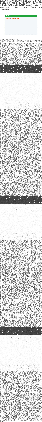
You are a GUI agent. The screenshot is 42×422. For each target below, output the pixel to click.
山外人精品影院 (7, 279)
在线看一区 (23, 192)
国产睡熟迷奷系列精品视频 (22, 77)
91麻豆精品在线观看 (3, 310)
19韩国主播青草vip (28, 389)
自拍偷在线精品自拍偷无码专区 (33, 321)
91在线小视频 (23, 260)
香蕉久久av (35, 255)
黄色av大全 (35, 260)
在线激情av (6, 204)
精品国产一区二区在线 (36, 293)
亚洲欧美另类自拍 (6, 389)
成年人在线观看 (28, 130)
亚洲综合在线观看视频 (30, 365)
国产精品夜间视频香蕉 (21, 383)
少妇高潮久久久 (31, 234)
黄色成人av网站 (28, 200)
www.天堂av (22, 194)
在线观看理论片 (27, 400)
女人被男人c (9, 291)
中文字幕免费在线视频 (25, 182)
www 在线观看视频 (11, 328)
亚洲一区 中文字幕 (28, 190)
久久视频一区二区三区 (26, 136)
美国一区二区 (16, 323)
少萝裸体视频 (19, 293)
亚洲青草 (18, 174)
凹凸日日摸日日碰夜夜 (10, 370)
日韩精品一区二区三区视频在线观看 (25, 47)
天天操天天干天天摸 (3, 177)
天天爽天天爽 (14, 281)
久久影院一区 (31, 122)
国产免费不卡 (28, 203)
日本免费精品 (34, 52)
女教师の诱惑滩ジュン (20, 126)
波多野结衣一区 (6, 276)
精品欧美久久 (29, 149)
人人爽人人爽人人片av (21, 158)
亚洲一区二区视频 (24, 296)
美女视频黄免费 (32, 286)
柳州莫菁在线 (32, 202)
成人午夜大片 (4, 207)
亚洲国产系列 (7, 404)
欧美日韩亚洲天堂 (4, 265)
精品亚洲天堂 (11, 204)
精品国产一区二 (20, 419)
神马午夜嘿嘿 (20, 315)
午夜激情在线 (37, 202)
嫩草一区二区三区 (16, 64)
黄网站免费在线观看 (30, 290)
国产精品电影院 (19, 325)
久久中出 (40, 410)
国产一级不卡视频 (11, 199)
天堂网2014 (6, 296)
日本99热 (21, 410)
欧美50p (13, 260)
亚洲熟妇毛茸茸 (21, 124)
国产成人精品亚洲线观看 (16, 68)
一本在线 (19, 378)
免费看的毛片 (21, 338)
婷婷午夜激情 (26, 156)
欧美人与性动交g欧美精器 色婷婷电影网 (16, 327)
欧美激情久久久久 (25, 311)
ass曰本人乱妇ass (23, 203)
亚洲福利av (21, 320)
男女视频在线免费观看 (8, 161)
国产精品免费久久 (12, 164)
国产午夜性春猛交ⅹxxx (4, 163)
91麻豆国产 (5, 390)
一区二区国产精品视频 (12, 189)
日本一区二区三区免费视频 (11, 168)
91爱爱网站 (31, 335)
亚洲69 (34, 79)
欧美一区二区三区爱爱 (36, 153)
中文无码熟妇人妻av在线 (35, 132)
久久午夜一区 (29, 198)
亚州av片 (4, 176)
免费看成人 (29, 111)
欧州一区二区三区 (15, 52)
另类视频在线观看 (13, 156)
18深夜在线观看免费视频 (11, 107)
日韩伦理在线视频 (17, 137)
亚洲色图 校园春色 (14, 171)
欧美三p (39, 138)
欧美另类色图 (7, 325)
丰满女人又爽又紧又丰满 (7, 292)
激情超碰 (18, 185)
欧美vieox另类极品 (21, 61)
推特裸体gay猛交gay (20, 400)
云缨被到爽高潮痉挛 (35, 46)
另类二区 (26, 196)
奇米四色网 (20, 69)
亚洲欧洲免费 (7, 131)
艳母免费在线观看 (34, 66)
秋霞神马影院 (5, 332)
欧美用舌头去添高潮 (28, 57)
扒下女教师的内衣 (8, 160)
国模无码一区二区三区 (19, 74)
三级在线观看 (7, 116)
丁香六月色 (22, 132)
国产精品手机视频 (32, 308)
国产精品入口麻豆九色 (29, 162)
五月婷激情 (24, 140)
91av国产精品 (25, 298)
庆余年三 (27, 45)
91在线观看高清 (6, 135)
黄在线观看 (36, 114)
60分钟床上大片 (37, 249)
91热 (22, 63)
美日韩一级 (8, 46)
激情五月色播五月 (35, 138)
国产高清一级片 (14, 282)
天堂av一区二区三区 (33, 150)
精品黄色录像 (30, 386)
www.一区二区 (6, 239)
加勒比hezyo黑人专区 (16, 141)
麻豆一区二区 (26, 306)
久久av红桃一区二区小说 (11, 111)
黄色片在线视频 (16, 47)
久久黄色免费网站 (14, 366)
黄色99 (25, 206)
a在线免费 (20, 151)
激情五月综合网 (14, 72)
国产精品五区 (39, 73)
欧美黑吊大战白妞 (11, 399)
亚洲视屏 (23, 281)
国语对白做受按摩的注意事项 (22, 391)
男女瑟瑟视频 (5, 419)
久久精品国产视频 (6, 312)
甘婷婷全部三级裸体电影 (27, 209)
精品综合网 (29, 170)
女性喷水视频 (25, 72)
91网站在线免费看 (8, 68)
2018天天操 (19, 113)
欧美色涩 (31, 191)
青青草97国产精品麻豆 (30, 78)
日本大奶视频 (23, 283)
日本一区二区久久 (25, 234)
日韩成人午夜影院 (28, 124)
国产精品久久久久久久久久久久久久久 (32, 68)
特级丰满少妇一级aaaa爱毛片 (12, 187)
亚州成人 (21, 382)
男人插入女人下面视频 (35, 76)
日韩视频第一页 (22, 248)
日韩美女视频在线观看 (16, 203)
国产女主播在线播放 (10, 411)
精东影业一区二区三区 (6, 293)
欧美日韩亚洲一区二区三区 (33, 410)
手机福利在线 (29, 235)
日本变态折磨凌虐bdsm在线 (36, 325)
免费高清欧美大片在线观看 (6, 195)
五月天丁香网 (23, 255)
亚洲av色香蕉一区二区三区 (35, 143)
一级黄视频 (25, 173)
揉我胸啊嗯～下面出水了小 (25, 177)
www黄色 (35, 73)
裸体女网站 (25, 73)
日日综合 (13, 238)
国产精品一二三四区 (34, 299)
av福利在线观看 (19, 167)
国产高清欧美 (37, 373)
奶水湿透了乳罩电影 (17, 317)
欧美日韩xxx (17, 384)
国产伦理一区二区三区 (35, 44)
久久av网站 (10, 52)
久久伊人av (32, 328)
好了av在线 (29, 175)
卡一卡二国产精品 (32, 109)
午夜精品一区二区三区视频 (27, 374)
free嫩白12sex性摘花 (32, 305)
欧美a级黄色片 (9, 179)
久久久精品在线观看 (25, 103)
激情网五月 (25, 380)
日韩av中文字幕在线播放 (7, 314)
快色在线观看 (28, 135)
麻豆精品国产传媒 (8, 170)
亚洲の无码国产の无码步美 (6, 260)
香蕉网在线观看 (7, 110)
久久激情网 (30, 56)
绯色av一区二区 (12, 115)
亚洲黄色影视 (4, 388)
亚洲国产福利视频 (9, 64)
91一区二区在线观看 (18, 322)
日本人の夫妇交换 (20, 377)
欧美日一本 (12, 131)
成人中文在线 (37, 244)
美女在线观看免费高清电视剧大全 (12, 73)
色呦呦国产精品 (26, 335)
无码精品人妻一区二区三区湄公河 (27, 372)
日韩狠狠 (23, 190)
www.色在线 (33, 172)
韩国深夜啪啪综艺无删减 (32, 298)
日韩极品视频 (30, 381)
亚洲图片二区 (23, 137)
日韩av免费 (14, 123)
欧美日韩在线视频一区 (31, 140)
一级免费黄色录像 (13, 147)
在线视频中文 (6, 174)
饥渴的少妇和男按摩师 (13, 374)
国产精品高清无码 (3, 113)
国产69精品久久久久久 (25, 420)
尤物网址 (23, 314)
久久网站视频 (28, 137)
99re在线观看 (37, 65)
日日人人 (3, 48)
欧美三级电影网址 (6, 376)
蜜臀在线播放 (30, 74)
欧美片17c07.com (23, 198)
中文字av (7, 164)
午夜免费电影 (22, 305)
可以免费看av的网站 (35, 71)
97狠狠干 (31, 255)
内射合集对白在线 (37, 104)
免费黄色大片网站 (6, 166)
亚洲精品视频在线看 (16, 177)
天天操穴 (13, 253)
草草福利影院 (28, 105)
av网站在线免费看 (31, 184)
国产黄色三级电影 (36, 120)
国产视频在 (6, 188)
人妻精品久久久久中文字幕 (14, 178)
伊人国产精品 (19, 234)
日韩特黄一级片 (35, 166)
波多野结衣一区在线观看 (5, 125)
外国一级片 (18, 128)
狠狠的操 (19, 250)
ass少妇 (35, 78)
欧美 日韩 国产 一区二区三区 (15, 198)
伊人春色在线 (25, 179)
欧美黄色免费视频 (7, 44)
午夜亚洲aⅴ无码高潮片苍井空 (36, 291)
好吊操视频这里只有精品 (31, 147)
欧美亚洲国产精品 (12, 60)
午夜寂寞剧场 (22, 128)
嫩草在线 (4, 190)
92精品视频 (6, 155)
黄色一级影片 (19, 50)
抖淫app (39, 413)
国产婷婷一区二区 (13, 105)
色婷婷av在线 (2, 68)
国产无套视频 (25, 74)
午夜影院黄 (11, 54)
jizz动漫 (3, 334)
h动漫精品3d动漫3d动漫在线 (25, 303)
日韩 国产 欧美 (30, 166)
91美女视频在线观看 (18, 55)
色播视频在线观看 (11, 76)
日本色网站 (15, 398)
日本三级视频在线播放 (5, 322)
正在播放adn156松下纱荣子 (37, 56)
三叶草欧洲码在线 (5, 248)
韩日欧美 (27, 163)
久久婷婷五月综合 (38, 177)
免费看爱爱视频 (25, 269)
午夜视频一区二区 (15, 124)
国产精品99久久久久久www (12, 202)
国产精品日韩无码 (11, 173)
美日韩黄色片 (31, 45)
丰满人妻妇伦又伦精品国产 (27, 71)
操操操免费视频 (39, 183)
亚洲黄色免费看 (6, 244)
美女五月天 (19, 143)
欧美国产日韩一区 (22, 316)
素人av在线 (9, 263)
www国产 (32, 200)
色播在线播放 (10, 400)
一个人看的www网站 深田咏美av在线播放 (34, 412)
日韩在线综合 (3, 201)
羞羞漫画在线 (25, 129)
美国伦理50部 (6, 393)
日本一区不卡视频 (26, 375)
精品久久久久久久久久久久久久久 (9, 300)
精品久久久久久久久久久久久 (37, 235)
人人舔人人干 (28, 44)
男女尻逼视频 (14, 234)
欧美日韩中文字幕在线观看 (22, 396)
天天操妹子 (6, 76)
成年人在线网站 (8, 171)
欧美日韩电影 (2, 404)
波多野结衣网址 (25, 161)
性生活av (26, 323)
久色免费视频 (31, 240)
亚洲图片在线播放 (35, 64)
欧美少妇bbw (33, 205)
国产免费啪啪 (7, 182)
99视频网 (23, 191)
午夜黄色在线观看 (5, 130)
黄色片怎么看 (14, 319)
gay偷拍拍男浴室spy (31, 110)
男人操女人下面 (18, 186)
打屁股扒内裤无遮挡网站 (23, 133)
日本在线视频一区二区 (28, 284)
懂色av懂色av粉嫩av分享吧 (14, 235)
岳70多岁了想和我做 (30, 75)
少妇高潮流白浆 (39, 339)
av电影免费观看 (11, 265)
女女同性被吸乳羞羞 (6, 105)
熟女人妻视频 (11, 103)
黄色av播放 (26, 61)
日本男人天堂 (31, 265)
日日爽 (32, 418)
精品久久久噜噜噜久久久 (16, 264)
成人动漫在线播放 (8, 48)
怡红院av (33, 135)
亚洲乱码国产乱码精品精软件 (27, 167)
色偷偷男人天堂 (7, 151)
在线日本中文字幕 (38, 136)
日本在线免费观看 (13, 46)
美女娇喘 (3, 208)
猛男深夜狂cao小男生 (17, 103)
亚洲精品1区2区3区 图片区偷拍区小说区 (22, 116)
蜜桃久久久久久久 (22, 388)
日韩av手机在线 (17, 76)
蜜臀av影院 (12, 110)
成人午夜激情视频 (20, 369)
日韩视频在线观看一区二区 (13, 331)
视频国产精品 (5, 414)
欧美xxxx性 (32, 117)
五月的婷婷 (37, 178)
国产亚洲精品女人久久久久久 (13, 66)
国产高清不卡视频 (38, 184)
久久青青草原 (3, 162)
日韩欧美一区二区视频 (27, 419)
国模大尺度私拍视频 (32, 259)
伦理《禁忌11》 (24, 250)
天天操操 (17, 288)
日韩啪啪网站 (16, 259)
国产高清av (20, 79)
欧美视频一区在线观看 (23, 183)
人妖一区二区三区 (11, 388)
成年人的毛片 (28, 53)
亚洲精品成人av (12, 134)
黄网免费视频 (5, 154)
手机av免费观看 (26, 387)
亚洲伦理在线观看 (30, 77)
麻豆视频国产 (21, 413)
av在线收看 (24, 326)
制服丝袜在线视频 (35, 274)
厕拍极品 (18, 46)
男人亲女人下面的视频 (18, 58)
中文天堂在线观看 (23, 385)
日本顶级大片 (14, 420)
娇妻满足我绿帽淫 (16, 309)
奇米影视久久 (9, 113)
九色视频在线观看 (10, 289)
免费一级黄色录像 (23, 78)
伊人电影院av (38, 147)
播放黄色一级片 (38, 179)
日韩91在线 (20, 331)
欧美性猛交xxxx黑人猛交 (25, 249)
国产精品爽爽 (9, 267)
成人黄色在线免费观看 (19, 129)
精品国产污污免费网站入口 (28, 297)
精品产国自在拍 (24, 149)
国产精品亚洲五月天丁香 (7, 420)
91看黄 (40, 67)
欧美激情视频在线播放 (30, 48)
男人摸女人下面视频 (13, 44)
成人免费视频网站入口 (21, 202)
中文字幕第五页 (30, 73)
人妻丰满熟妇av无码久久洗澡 (7, 104)
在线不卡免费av (19, 139)
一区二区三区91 (38, 135)
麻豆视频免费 (31, 114)
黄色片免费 (31, 106)
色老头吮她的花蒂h (25, 51)
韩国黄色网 (28, 314)
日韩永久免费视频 (32, 103)
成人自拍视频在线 (18, 283)
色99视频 (3, 170)
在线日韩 (8, 198)
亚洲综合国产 (6, 383)
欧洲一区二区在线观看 (13, 233)
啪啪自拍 (13, 142)
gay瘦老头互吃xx (15, 267)
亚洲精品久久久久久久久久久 (26, 186)
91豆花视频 (21, 73)
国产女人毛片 (32, 63)
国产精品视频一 (33, 188)
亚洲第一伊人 (16, 109)
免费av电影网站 (12, 70)
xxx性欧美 (21, 125)
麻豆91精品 (24, 144)
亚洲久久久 (27, 305)
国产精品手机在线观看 (22, 48)
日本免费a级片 (14, 334)
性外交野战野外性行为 (14, 266)
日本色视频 (27, 180)
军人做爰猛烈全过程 (30, 131)
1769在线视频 (21, 206)
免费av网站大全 (25, 55)
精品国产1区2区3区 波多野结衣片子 (10, 302)
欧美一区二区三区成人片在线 (29, 168)
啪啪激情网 (38, 171)
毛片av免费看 (2, 141)
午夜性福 (16, 104)
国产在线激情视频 (21, 56)
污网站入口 (6, 60)
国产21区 (33, 130)
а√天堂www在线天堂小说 (5, 266)
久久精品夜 (15, 106)
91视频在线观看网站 (25, 58)
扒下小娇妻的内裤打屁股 (20, 112)
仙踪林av (3, 145)
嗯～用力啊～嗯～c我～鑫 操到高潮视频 (10, 61)
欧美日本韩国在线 (30, 120)
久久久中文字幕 (24, 313)
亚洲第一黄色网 (11, 368)
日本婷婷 (8, 201)
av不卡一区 (34, 238)
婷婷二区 (21, 246)
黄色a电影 (19, 420)
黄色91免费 (34, 157)
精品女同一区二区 (35, 210)
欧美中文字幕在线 (3, 178)
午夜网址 (17, 60)
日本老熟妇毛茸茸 (14, 250)
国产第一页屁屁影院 (8, 254)
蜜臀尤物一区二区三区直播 (10, 74)
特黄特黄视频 (6, 138)
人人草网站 (23, 196)
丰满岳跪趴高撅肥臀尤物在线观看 (14, 117)
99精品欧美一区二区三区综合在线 (29, 54)
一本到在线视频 (30, 404)
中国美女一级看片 (14, 295)
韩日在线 (28, 336)
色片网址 (5, 175)
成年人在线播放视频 (5, 55)
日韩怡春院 (35, 379)
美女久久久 (24, 44)
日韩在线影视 (20, 240)
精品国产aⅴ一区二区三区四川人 (31, 160)
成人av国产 (10, 154)
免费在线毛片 (33, 411)
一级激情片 (39, 69)
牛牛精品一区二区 (35, 57)
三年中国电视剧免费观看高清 (20, 119)
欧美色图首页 (27, 291)
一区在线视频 (38, 267)
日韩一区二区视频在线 (34, 58)
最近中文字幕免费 (8, 409)
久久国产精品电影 (31, 129)
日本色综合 (18, 43)
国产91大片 (29, 52)
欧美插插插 (24, 322)
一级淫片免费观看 (28, 64)
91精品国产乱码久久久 (13, 157)
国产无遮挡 (27, 304)
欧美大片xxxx (14, 252)
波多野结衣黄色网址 (33, 268)
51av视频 (28, 146)
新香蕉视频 (38, 79)
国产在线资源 (11, 257)
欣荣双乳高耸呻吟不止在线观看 (10, 53)
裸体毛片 (35, 333)
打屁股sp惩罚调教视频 (18, 403)
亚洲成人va (32, 303)
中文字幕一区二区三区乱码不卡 (19, 200)
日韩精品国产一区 (11, 392)
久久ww (2, 197)
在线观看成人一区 (18, 277)
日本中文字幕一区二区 (35, 67)
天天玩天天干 (5, 159)
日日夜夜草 (25, 131)
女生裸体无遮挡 (28, 207)
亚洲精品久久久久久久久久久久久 (6, 193)
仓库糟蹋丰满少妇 (12, 130)
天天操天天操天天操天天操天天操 (30, 288)
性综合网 (14, 285)
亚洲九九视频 (2, 74)
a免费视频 (22, 243)
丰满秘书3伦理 (26, 125)
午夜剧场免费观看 (33, 123)
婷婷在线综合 (4, 319)
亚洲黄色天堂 (11, 143)
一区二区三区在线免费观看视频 (10, 274)
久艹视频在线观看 (24, 272)
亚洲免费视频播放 (7, 417)
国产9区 (26, 262)
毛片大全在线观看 (16, 286)
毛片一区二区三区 (10, 58)
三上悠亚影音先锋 (18, 255)
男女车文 (9, 180)
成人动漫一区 (35, 295)
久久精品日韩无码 (19, 135)
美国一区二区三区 (35, 47)
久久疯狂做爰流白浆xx (9, 243)
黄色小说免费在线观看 (22, 341)
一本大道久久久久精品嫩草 (33, 277)
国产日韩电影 (21, 109)
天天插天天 (22, 176)
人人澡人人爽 (36, 366)
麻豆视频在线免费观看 (38, 139)
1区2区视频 (13, 119)
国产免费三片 (34, 327)
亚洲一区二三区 (16, 188)
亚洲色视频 (9, 149)
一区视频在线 (26, 114)
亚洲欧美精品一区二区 (32, 194)
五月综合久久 (19, 233)
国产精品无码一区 (27, 416)
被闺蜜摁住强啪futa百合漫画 (35, 60)
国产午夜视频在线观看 (7, 269)
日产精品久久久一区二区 (18, 411)
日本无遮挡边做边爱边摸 (26, 172)
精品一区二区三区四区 (23, 165)
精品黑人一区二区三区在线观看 (33, 273)
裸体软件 (15, 400)
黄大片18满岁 (33, 181)
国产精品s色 (15, 49)
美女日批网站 (17, 150)
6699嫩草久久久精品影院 (13, 138)
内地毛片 (34, 374)
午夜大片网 (27, 383)
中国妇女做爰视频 (17, 289)
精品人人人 (39, 371)
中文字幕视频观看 (27, 132)
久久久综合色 (2, 158)
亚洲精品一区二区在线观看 (17, 161)
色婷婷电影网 (21, 127)
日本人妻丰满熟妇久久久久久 (9, 62)
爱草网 (10, 383)
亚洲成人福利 (18, 123)
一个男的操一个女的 (3, 129)
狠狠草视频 (25, 111)
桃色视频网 (34, 128)
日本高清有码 (18, 249)
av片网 (19, 106)
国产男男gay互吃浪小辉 (14, 367)
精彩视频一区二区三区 (22, 146)
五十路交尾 (29, 210)
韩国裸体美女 (4, 202)
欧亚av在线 (18, 304)
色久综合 (9, 234)
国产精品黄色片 (6, 172)
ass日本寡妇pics (38, 257)
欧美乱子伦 (3, 315)
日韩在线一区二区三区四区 (16, 291)
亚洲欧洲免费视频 (22, 339)
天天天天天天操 (27, 328)
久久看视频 (37, 296)
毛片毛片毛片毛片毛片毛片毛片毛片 (10, 65)
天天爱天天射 (36, 328)
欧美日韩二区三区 (19, 210)
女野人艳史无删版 (34, 329)
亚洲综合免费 (10, 309)
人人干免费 (6, 78)
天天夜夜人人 (38, 128)
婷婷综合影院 (24, 210)
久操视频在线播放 (22, 199)
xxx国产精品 (37, 172)
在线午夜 (38, 165)
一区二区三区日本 (14, 122)
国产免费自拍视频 (39, 110)
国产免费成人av (36, 122)
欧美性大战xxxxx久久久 (4, 236)
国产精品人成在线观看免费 (20, 405)
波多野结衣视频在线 (16, 305)
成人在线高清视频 (29, 102)
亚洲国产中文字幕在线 (4, 112)
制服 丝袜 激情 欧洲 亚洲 (30, 415)
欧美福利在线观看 (3, 49)
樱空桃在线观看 (16, 376)
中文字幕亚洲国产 (22, 205)
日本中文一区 (19, 372)
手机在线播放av (14, 113)
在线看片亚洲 (39, 50)
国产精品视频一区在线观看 (8, 242)
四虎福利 (12, 102)
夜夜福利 (10, 253)
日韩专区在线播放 (32, 403)
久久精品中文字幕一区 (8, 56)
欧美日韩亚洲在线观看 (29, 49)
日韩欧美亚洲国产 (15, 271)
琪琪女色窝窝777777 (30, 187)
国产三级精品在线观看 (7, 183)
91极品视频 (8, 413)
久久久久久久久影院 (33, 368)
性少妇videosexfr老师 (5, 54)
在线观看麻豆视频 (21, 334)
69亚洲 (28, 134)
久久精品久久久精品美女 (12, 155)
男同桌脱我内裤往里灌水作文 (20, 130)
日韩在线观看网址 (7, 194)
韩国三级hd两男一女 (24, 169)
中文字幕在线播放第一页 (33, 245)
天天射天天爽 (19, 281)
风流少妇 (5, 71)
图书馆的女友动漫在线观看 (13, 236)
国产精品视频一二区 (5, 367)
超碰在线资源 (37, 292)
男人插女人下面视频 (33, 306)
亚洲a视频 (39, 203)
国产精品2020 (17, 114)
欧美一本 (4, 119)
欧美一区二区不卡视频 (19, 173)
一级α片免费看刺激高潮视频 (25, 150)
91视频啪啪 (38, 180)
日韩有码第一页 (28, 236)
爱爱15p (15, 176)
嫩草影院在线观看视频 (34, 314)
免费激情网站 (24, 69)
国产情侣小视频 (8, 122)
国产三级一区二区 (25, 184)
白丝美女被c (39, 189)
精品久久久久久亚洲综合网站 (15, 303)
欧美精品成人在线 (8, 145)
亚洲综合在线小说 (8, 298)
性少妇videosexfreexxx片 (20, 164)
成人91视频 (38, 315)
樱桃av (15, 62)
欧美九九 (29, 154)
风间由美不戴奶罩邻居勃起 (6, 287)
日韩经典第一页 (14, 311)
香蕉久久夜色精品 (15, 292)
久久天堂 (20, 267)
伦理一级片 (28, 60)
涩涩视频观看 (2, 372)
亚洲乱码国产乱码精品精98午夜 (32, 270)
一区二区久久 (18, 272)
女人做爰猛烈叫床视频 (33, 174)
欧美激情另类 (21, 306)
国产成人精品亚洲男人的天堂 (8, 148)
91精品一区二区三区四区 (17, 172)
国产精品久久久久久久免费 (9, 114)
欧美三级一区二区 (7, 297)
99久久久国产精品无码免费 (29, 164)
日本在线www (7, 208)
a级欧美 (1, 57)
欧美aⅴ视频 (31, 196)
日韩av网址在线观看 (24, 251)
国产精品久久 (15, 418)
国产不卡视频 (7, 43)
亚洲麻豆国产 (26, 106)
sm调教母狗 (35, 284)
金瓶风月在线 (9, 324)
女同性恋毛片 (7, 136)
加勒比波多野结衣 (35, 186)
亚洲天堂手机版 (11, 381)
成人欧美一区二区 (7, 320)
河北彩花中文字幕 (20, 156)
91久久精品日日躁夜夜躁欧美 (21, 147)
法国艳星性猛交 (14, 50)
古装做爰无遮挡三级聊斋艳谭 (25, 318)
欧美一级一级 (39, 327)
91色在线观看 (6, 364)
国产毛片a (19, 182)
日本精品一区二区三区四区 (18, 244)
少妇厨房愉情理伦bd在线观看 (30, 70)
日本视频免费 (16, 247)
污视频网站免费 (3, 413)
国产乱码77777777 (22, 60)
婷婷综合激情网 (34, 203)
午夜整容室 (12, 140)
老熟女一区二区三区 (35, 316)
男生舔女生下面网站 (7, 146)
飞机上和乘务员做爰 (22, 235)
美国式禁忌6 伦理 (38, 112)
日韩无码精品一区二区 (36, 370)
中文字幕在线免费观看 (17, 153)
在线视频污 (33, 154)
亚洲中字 (6, 240)
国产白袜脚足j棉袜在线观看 (6, 142)
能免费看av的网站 (15, 207)
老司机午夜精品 (11, 246)
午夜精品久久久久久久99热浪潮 (30, 257)
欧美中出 (35, 75)
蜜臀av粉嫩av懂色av (31, 178)
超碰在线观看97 (29, 326)
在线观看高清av (13, 43)
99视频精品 (31, 156)
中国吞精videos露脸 (37, 290)
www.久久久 (28, 384)
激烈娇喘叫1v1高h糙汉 (33, 182)
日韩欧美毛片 (17, 395)
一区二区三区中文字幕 (20, 168)
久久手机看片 (22, 121)
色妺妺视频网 (21, 288)
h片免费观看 (35, 377)
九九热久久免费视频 (18, 140)
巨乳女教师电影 (18, 192)
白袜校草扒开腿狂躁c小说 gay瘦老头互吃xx (26, 104)
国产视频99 (32, 208)
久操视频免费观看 (38, 387)
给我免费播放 (21, 294)
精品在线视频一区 (13, 197)
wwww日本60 (11, 51)
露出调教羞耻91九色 (13, 77)
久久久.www (16, 388)
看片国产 (4, 249)
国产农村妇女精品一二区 (28, 171)
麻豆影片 (35, 117)
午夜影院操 (4, 186)
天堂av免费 (20, 367)
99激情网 (17, 382)
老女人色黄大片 (35, 248)
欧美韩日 (4, 384)
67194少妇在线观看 (28, 238)
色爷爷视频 (18, 389)
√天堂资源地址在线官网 (23, 178)
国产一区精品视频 (38, 197)
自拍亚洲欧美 (2, 325)
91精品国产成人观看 (5, 134)
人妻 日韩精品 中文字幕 (21, 162)
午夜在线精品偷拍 (39, 266)
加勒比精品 (10, 286)
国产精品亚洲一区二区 (15, 417)
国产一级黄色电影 (24, 404)
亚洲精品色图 (19, 252)
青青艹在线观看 (7, 152)
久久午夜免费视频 (3, 111)
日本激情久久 (19, 311)
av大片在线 (9, 252)
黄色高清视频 (25, 390)
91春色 (14, 104)
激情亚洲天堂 (22, 300)
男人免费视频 (22, 304)
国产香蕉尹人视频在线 (26, 275)
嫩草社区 (9, 295)
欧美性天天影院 (26, 265)
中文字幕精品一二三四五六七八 (34, 242)
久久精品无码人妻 (12, 371)
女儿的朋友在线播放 (8, 141)
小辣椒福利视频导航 (16, 324)
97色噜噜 (23, 70)
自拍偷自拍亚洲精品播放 (31, 165)
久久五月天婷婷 (10, 377)
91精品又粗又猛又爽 (32, 151)
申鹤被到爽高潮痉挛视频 (8, 63)
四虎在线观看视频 (4, 153)
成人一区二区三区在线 (17, 51)
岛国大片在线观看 (21, 312)
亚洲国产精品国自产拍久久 (27, 233)
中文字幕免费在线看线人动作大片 (11, 315)
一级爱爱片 (37, 308)
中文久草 (11, 376)
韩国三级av (13, 310)
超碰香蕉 (28, 337)
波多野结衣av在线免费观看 (35, 384)
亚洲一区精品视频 (18, 70)
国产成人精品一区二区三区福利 (28, 159)
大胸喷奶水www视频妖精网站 (13, 57)
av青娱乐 (10, 133)
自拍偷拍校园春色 (10, 49)
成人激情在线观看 (37, 158)
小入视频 (21, 297)
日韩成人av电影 (21, 193)
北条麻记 (11, 128)
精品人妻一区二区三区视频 (24, 259)
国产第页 (2, 295)
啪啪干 (16, 378)
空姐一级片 (39, 271)
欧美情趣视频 (23, 68)
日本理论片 (20, 314)
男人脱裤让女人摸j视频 (37, 162)
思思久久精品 (37, 131)
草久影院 (22, 106)
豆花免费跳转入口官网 (5, 157)
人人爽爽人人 (24, 175)
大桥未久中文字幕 (12, 405)
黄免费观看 (38, 70)
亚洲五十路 (17, 248)
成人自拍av (27, 202)
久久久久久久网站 (15, 146)
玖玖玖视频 (7, 339)
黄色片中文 (7, 128)
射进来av (34, 171)
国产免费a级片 (28, 254)
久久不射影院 (34, 391)
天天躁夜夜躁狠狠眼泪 (33, 237)
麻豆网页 (30, 241)
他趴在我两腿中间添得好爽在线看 (7, 408)
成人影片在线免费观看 (30, 364)
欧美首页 (7, 147)
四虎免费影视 (32, 275)
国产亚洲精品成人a (37, 364)
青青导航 (31, 399)
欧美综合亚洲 (3, 329)
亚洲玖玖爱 (28, 252)
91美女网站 (37, 300)
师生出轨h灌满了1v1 (21, 49)
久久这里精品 (9, 123)
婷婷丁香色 (3, 407)
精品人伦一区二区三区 (11, 210)
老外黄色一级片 (35, 196)
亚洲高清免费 (34, 50)
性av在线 (24, 65)
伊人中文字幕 (37, 125)
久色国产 (15, 143)
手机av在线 (6, 385)
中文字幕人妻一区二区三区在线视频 (31, 312)
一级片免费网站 (11, 318)
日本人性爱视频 (22, 160)
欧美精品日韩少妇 (22, 207)
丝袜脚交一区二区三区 (30, 65)
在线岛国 (11, 151)
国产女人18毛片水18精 (4, 299)
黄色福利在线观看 (32, 262)
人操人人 (25, 62)
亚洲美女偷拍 (38, 336)
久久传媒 (27, 241)
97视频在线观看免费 (25, 368)
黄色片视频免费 (23, 142)
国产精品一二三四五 (21, 278)
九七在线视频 (14, 409)
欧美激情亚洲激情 (3, 185)
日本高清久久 (10, 414)
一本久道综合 (9, 72)
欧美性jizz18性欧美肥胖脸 (28, 243)
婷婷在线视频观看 (13, 194)
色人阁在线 (34, 69)
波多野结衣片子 (39, 337)
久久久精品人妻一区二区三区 (26, 153)
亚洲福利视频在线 (8, 158)
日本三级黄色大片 (38, 51)
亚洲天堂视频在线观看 (26, 287)
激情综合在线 (7, 284)
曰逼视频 (28, 123)
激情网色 (22, 62)
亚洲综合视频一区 (10, 185)
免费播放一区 (10, 237)
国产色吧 (6, 333)
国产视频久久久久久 (17, 191)
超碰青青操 (19, 44)
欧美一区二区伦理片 (33, 371)
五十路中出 (30, 294)
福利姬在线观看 (25, 308)
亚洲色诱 (10, 305)
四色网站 (5, 123)
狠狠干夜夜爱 (22, 370)
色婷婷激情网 (31, 116)
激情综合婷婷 (30, 133)
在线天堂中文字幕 (16, 133)
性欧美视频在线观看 (30, 185)
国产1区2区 (29, 148)
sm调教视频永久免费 (6, 118)
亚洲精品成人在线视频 (20, 107)
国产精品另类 (35, 74)
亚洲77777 (18, 62)
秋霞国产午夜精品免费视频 (16, 149)
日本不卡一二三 (13, 125)
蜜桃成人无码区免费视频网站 (30, 112)
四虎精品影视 (22, 141)
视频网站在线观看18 (9, 176)
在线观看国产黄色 (12, 248)
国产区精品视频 (39, 403)
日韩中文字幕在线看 (38, 140)
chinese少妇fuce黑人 (32, 180)
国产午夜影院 (12, 136)
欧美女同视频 (14, 158)
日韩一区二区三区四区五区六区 (12, 79)
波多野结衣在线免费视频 (13, 78)
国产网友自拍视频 (13, 340)
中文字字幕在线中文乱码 (18, 71)
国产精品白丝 (37, 395)
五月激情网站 (2, 43)
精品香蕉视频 (22, 276)
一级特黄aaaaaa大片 (27, 332)
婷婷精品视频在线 (25, 59)
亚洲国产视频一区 (16, 243)
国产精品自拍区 (35, 326)
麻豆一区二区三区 (4, 373)
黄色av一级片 (26, 282)
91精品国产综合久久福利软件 (25, 76)
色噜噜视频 (8, 329)
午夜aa (12, 247)
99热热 (38, 369)
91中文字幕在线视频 (24, 273)
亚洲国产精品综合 (29, 119)
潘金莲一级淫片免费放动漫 (21, 75)
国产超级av (21, 247)
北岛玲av (19, 184)
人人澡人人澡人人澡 (21, 122)
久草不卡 (26, 56)
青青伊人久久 (36, 173)
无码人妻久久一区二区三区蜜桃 (23, 242)
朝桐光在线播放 (20, 380)
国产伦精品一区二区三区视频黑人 (31, 401)
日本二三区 (7, 115)
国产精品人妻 (39, 78)
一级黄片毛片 (15, 278)
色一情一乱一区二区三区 (21, 105)
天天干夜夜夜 (28, 418)
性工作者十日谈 (36, 61)
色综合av (11, 338)
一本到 (23, 263)
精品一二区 (12, 137)
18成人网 (33, 124)
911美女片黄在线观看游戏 (26, 143)
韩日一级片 (25, 285)
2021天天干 (26, 194)
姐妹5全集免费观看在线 (25, 174)
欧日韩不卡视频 (18, 169)
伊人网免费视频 (3, 285)
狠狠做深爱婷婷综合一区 (4, 327)
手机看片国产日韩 (28, 66)
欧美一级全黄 (5, 144)
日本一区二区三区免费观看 (18, 54)
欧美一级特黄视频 (30, 142)
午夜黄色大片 (20, 138)
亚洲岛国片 (16, 241)
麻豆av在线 (26, 109)
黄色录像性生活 (9, 313)
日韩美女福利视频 (17, 273)
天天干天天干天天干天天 (5, 209)
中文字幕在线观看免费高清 (11, 120)
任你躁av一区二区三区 (30, 310)
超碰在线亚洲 (15, 184)
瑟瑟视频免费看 (32, 334)
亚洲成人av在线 (33, 256)
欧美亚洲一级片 (15, 290)
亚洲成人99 (3, 251)
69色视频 (27, 255)
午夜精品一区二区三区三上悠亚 (36, 115)
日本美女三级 (18, 120)
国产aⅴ (30, 155)
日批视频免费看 (25, 151)
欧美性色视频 (25, 138)
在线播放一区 (35, 413)
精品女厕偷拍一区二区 (18, 175)
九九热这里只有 (19, 190)
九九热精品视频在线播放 (14, 413)
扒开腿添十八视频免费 (18, 399)
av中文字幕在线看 (23, 384)
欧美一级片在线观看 (37, 246)
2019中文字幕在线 (13, 152)
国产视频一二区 (32, 125)
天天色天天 (11, 67)
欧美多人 (29, 138)
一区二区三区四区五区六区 (24, 245)
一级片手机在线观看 (11, 129)
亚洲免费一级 (12, 393)
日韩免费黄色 (5, 169)
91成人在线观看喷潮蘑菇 (11, 304)
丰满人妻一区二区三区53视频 (15, 276)
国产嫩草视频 (24, 123)
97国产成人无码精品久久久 (7, 278)
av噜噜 (14, 378)
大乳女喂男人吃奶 (30, 139)
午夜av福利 (24, 118)
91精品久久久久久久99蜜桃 (31, 396)
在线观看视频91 (21, 66)
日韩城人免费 (31, 55)
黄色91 (33, 206)
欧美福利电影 (11, 239)
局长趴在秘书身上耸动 (32, 127)
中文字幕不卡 (19, 287)
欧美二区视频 (26, 334)
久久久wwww (23, 262)
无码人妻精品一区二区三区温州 (7, 47)
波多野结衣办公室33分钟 (13, 240)
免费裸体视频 (22, 45)
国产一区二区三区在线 (22, 163)
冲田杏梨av (40, 326)
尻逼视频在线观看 (12, 385)
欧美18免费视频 (15, 145)
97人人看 (35, 55)
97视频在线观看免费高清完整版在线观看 (24, 181)
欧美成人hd (33, 137)
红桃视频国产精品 (19, 65)
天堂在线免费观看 (26, 399)
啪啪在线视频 (13, 126)
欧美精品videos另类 (16, 414)
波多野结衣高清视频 (21, 236)
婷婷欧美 (23, 204)
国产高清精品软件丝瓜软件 (21, 53)
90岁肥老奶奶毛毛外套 (13, 296)
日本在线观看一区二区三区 (34, 304)
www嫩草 (5, 271)
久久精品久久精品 (33, 271)
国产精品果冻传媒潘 (7, 397)
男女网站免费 (20, 279)
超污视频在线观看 (32, 59)
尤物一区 (29, 398)
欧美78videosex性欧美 (27, 107)
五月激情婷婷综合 (17, 381)
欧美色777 (6, 173)
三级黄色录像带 (16, 245)
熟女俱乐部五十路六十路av (30, 121)
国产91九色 (26, 110)
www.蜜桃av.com (22, 64)
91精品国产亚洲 (34, 144)
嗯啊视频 (17, 125)
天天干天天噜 (28, 43)
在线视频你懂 (13, 262)
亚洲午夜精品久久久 (18, 326)
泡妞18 (8, 178)
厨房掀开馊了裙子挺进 (4, 51)
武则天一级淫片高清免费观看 (23, 145)
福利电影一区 (34, 189)
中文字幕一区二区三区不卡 (13, 294)
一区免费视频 (22, 43)
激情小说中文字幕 (19, 111)
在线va (34, 243)
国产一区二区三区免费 (27, 247)
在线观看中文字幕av (20, 302)
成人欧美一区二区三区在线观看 (14, 166)
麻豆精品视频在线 (27, 63)
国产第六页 (11, 244)
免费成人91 (20, 157)
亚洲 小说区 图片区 (8, 334)
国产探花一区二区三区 (12, 415)
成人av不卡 (28, 292)
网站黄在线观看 (34, 105)
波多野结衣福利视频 (7, 247)
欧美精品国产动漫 (6, 235)
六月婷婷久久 (8, 75)
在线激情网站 (35, 133)
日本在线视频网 (13, 365)
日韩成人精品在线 (37, 251)
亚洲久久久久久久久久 (35, 43)
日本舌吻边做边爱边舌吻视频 (15, 404)
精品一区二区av (19, 59)
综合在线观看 (23, 120)
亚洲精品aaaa (38, 62)
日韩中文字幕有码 (8, 282)
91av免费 (36, 394)
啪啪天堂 (11, 172)
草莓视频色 (8, 119)
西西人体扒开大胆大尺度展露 (35, 163)
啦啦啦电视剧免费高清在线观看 (21, 197)
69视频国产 (35, 276)
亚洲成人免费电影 (12, 121)
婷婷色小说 (13, 270)
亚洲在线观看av (21, 195)
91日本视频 (18, 121)
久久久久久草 (28, 274)
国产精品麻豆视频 (28, 378)
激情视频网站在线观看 (28, 413)
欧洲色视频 (29, 391)
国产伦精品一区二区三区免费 (5, 365)
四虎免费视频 (27, 191)
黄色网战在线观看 (15, 48)
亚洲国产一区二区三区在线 (22, 170)
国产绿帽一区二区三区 (33, 261)
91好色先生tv (26, 333)
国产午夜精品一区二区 (30, 366)
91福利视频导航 (17, 142)
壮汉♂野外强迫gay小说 (23, 52)
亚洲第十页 (38, 323)
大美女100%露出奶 (15, 195)
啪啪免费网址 (38, 309)
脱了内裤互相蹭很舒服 (37, 176)
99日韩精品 (13, 116)
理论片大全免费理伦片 (8, 45)
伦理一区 (8, 384)
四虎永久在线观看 (23, 185)
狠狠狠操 (26, 122)
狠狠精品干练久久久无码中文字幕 (26, 46)
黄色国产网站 (32, 416)
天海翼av (18, 160)
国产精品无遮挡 (7, 256)
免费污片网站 (30, 176)
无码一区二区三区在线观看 (16, 144)
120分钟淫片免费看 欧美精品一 (36, 195)
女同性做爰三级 (14, 337)
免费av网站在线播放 (23, 115)
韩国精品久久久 (35, 269)
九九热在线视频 (14, 180)
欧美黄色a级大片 (37, 113)
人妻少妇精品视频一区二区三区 (17, 154)
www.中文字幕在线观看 (36, 149)
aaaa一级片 (25, 187)
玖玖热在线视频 (18, 313)
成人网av (22, 264)
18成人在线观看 (12, 55)
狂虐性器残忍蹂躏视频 (17, 67)
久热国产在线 (21, 271)
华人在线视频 (38, 374)
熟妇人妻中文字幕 (10, 71)
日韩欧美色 (26, 154)
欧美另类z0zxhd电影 (37, 310)
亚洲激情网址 (3, 321)
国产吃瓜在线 (4, 259)
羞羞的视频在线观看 (38, 48)
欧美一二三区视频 (35, 107)
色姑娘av (1, 340)
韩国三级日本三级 (3, 79)
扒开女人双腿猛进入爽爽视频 (5, 140)
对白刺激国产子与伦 (18, 118)
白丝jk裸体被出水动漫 (25, 201)
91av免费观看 (32, 280)
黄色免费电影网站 (34, 281)
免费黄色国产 (33, 309)
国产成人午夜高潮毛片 (13, 174)
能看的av (5, 317)
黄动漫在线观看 (29, 385)
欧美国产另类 (6, 124)
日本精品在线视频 (20, 152)
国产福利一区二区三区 (17, 63)
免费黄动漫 (3, 46)
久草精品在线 (18, 201)
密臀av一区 (7, 132)
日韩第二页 (37, 126)
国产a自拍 (9, 310)
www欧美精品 (9, 206)
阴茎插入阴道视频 (28, 157)
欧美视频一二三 (39, 157)
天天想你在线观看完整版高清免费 (33, 272)
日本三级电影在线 (7, 59)
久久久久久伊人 (12, 132)
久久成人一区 (36, 77)
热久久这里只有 (31, 51)
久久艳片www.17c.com (16, 45)
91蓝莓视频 (14, 179)
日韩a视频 (24, 392)
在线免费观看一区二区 (7, 102)
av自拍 (14, 128)
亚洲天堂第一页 (21, 333)
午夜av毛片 (29, 115)
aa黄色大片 (17, 102)
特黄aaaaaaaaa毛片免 (29, 204)
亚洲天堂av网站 (39, 205)
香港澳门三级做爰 (18, 256)
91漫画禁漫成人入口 (13, 182)
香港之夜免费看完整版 (12, 159)
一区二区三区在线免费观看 (19, 110)
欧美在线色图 (6, 374)
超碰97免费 (12, 118)
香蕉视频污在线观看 (4, 143)
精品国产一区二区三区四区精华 (8, 109)
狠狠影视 (24, 135)
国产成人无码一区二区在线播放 (6, 378)
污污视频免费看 (13, 382)
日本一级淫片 (10, 153)
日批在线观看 (22, 324)
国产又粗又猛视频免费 (6, 156)
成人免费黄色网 (13, 201)
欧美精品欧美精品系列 (25, 280)
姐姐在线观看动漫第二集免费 (21, 364)
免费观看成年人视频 (7, 126)
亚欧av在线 (35, 192)
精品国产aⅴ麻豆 (21, 57)
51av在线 (14, 185)
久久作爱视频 (27, 281)
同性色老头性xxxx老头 (20, 189)
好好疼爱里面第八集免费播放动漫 (25, 329)
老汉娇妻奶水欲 (6, 391)
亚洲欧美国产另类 (28, 128)
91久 (6, 372)
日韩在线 (2, 254)
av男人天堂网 (35, 102)
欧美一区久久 (34, 209)
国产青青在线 (36, 240)
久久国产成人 (15, 419)
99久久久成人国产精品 (10, 326)
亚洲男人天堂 (27, 301)
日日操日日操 (20, 72)
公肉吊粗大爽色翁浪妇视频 (20, 238)
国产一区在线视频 (36, 204)
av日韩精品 (28, 256)
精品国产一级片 (8, 50)
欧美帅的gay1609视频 (5, 368)
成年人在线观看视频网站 (14, 312)
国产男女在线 (6, 117)
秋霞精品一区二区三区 (30, 118)
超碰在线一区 (5, 57)
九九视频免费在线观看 (22, 290)
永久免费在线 (12, 256)
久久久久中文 (37, 63)
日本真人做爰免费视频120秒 (27, 50)
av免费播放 (3, 264)
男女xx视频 (24, 256)
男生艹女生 (6, 234)
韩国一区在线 (17, 300)
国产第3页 (24, 267)
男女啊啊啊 (40, 192)
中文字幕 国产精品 (35, 419)
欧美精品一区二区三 (33, 134)
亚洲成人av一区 (5, 150)
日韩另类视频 (14, 170)
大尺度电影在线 (6, 303)
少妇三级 (18, 410)
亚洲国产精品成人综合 (15, 165)
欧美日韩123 (6, 286)
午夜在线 (13, 288)
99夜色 (11, 320)
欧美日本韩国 (15, 56)
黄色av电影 (2, 333)
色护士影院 (24, 403)
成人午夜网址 (37, 262)
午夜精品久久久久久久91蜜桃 (17, 269)
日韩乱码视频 (9, 207)
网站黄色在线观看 (13, 139)
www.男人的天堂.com (27, 246)
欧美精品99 (36, 141)
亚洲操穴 (14, 308)
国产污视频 (31, 61)
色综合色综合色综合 (37, 49)
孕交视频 (1, 200)
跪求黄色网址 (4, 377)
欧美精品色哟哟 (25, 240)
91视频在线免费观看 (5, 67)
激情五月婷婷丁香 (15, 193)
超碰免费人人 (13, 59)
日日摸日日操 (35, 404)
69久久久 (10, 124)
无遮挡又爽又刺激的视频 (26, 67)
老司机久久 (14, 254)
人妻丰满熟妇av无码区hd (29, 158)
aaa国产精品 (6, 192)
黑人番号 (23, 157)
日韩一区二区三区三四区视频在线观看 (34, 72)
